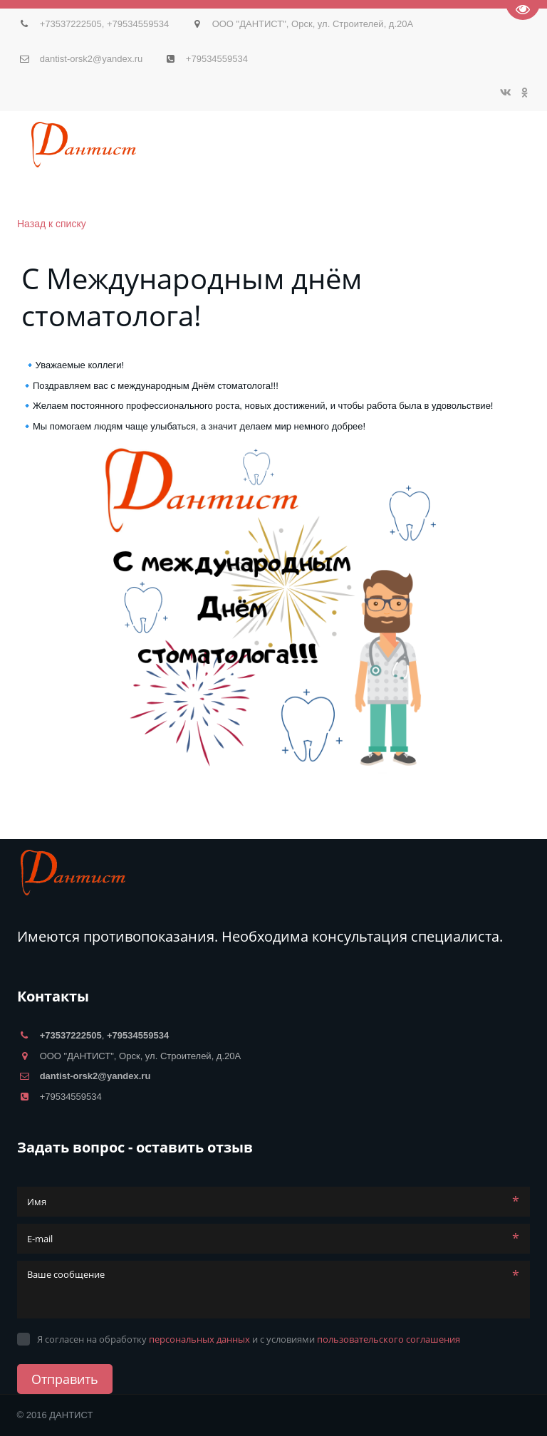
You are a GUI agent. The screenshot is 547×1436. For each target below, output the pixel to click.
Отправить (64, 1379)
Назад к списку (51, 223)
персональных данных (199, 1339)
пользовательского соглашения (388, 1339)
